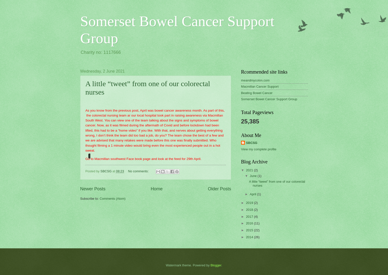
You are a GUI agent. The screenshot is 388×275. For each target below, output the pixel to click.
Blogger (216, 265)
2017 (250, 216)
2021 (250, 170)
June (254, 176)
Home (157, 188)
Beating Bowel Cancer (256, 93)
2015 (250, 230)
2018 (250, 210)
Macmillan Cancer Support (260, 86)
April (253, 194)
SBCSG (251, 143)
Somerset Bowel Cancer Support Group (269, 99)
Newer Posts (92, 188)
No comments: (139, 171)
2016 (250, 223)
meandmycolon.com (255, 80)
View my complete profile (258, 149)
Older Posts (219, 188)
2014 (250, 237)
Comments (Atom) (112, 198)
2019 (250, 203)
